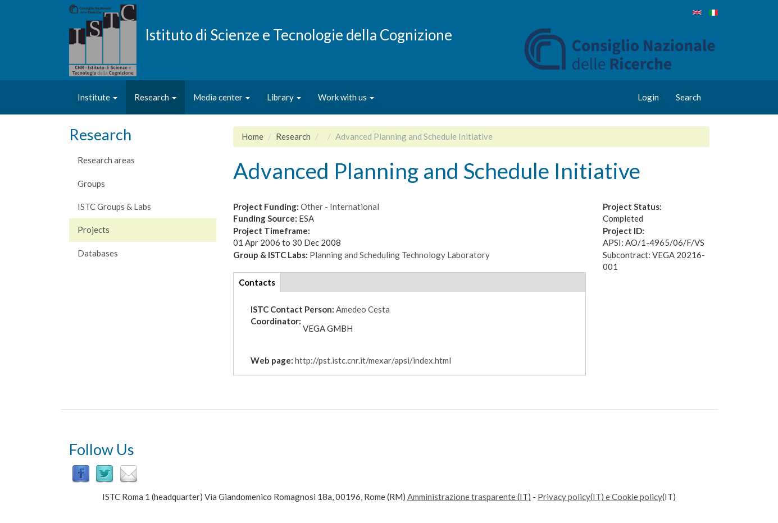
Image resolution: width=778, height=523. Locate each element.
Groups (91, 183)
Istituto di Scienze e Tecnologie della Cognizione (298, 34)
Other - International (340, 206)
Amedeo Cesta (363, 309)
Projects (94, 229)
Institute (97, 97)
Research (155, 97)
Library (284, 97)
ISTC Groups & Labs (114, 206)
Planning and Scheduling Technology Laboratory (400, 255)
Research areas (106, 160)
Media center (221, 97)
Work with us (346, 97)
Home (252, 136)
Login (648, 97)
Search (688, 97)
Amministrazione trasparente (461, 497)
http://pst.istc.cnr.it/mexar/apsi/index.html (373, 360)
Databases (98, 253)
